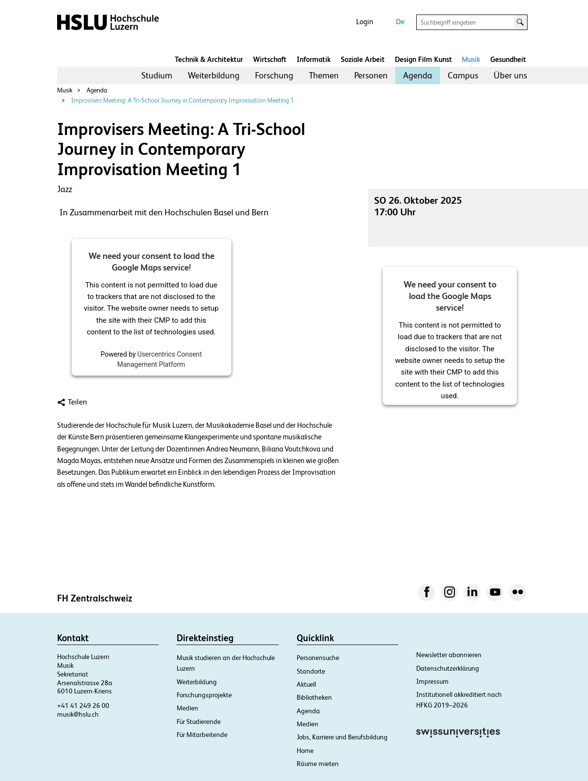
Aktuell (306, 684)
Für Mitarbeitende (202, 734)
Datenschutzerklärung (447, 668)
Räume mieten (318, 763)
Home (305, 750)
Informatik (314, 59)
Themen (324, 75)
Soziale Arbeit (363, 59)
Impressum (432, 681)
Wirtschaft (269, 59)
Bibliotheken (314, 697)
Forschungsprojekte (204, 695)
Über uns (510, 75)
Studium (156, 75)
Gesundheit (508, 59)
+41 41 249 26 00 (83, 705)
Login (364, 21)
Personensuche (318, 657)
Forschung (274, 75)
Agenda (417, 75)
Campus (463, 75)
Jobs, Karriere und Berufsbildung (342, 737)
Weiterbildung (214, 75)
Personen (371, 75)
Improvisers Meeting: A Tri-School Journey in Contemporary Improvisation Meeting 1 (182, 100)
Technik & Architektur (209, 59)
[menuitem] (157, 75)
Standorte (311, 671)
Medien (187, 708)
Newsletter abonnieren (449, 655)
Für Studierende (199, 721)
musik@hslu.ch (78, 714)
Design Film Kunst (423, 59)
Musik (471, 59)
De (400, 21)
